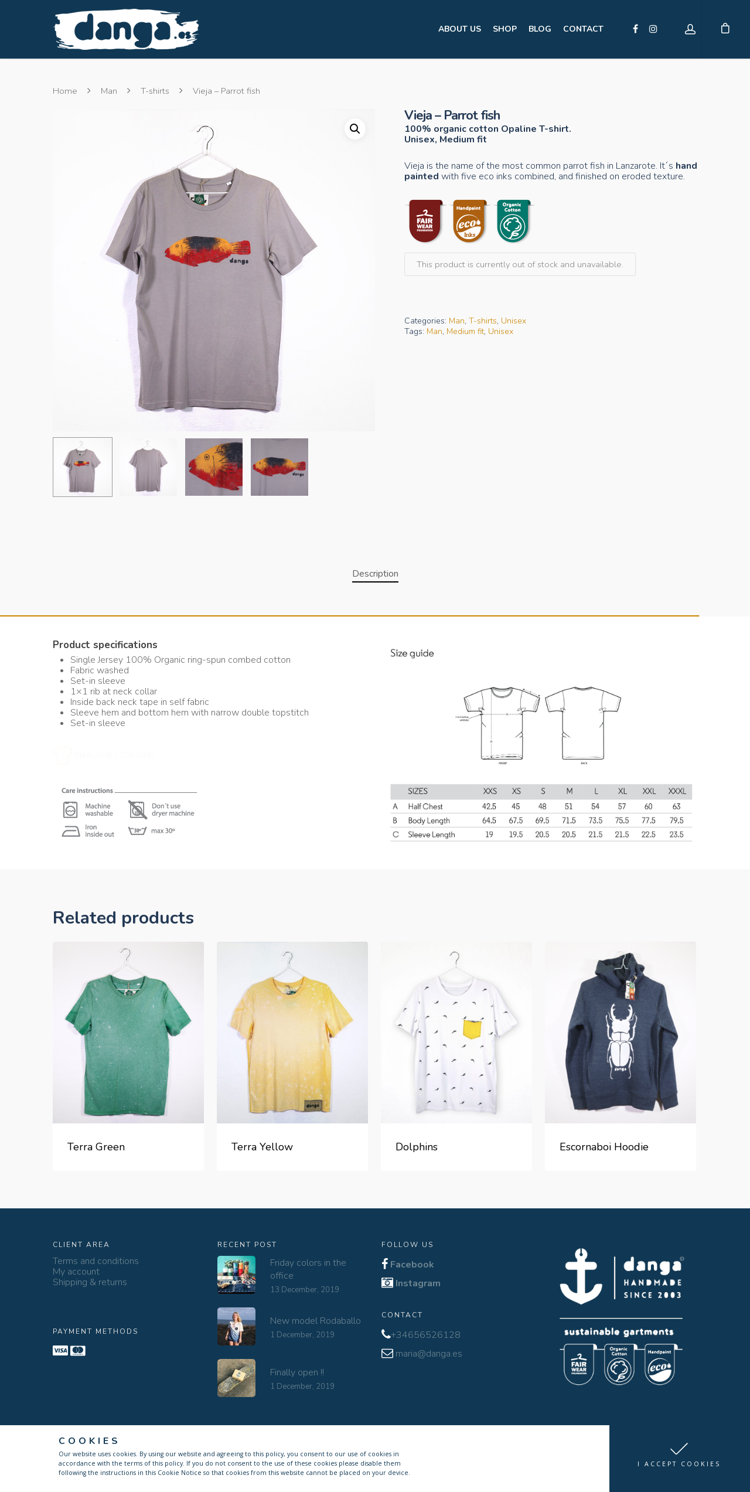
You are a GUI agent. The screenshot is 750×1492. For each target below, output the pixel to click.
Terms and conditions (96, 1261)
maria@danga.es (429, 1353)
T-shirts (155, 90)
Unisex (513, 320)
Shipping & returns (90, 1282)
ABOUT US (459, 29)
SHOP (505, 29)
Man (109, 90)
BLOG (540, 29)
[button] (679, 1458)
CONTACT (583, 29)
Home (65, 90)
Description (375, 573)
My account (76, 1271)
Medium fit (465, 331)
